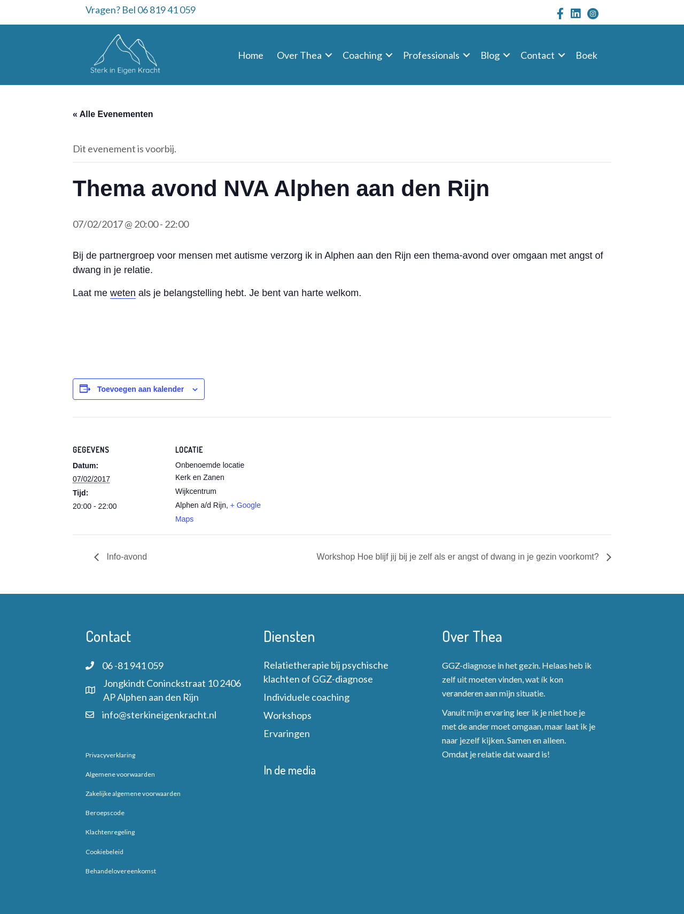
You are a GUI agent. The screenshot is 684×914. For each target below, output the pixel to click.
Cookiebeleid (104, 852)
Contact (537, 55)
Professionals (431, 55)
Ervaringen (286, 733)
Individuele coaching (306, 697)
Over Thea (299, 55)
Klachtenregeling (110, 832)
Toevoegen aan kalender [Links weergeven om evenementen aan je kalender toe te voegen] (140, 389)
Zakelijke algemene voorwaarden (133, 793)
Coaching (362, 55)
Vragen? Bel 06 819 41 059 (141, 10)
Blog (490, 55)
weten (123, 293)
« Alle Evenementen (113, 114)
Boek (586, 55)
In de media (289, 769)
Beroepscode (105, 813)
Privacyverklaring (110, 755)
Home (250, 55)
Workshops (287, 715)
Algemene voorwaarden (120, 774)
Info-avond (125, 556)
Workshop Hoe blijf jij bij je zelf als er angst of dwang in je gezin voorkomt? (459, 556)
